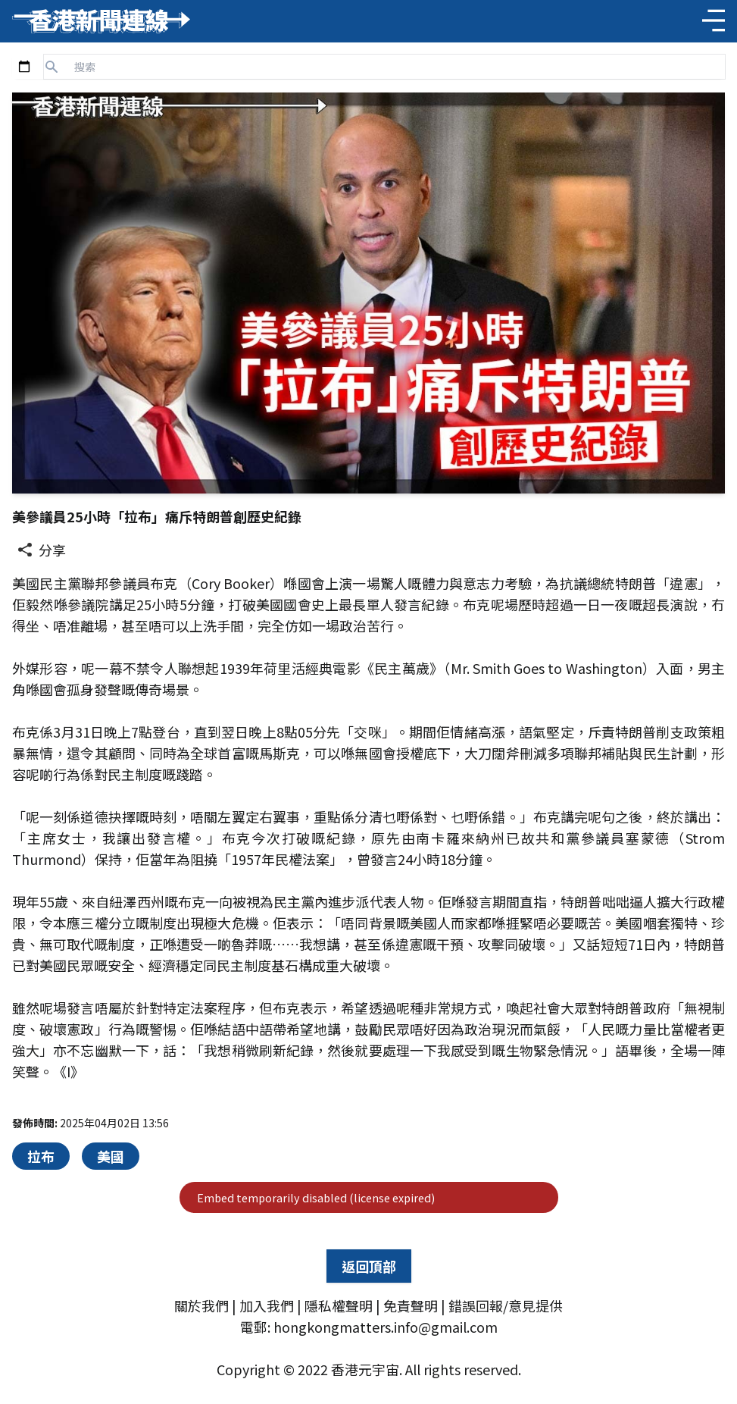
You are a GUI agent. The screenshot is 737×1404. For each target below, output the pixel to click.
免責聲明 (410, 1305)
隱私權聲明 (338, 1305)
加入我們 (266, 1305)
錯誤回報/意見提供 (505, 1305)
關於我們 (201, 1305)
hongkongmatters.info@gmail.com (385, 1327)
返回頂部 (369, 1266)
